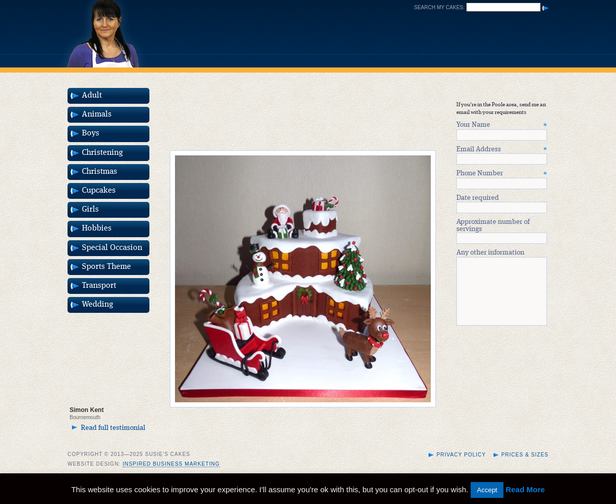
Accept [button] (487, 490)
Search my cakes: (439, 7)
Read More (525, 489)
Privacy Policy (461, 467)
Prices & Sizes (524, 467)
